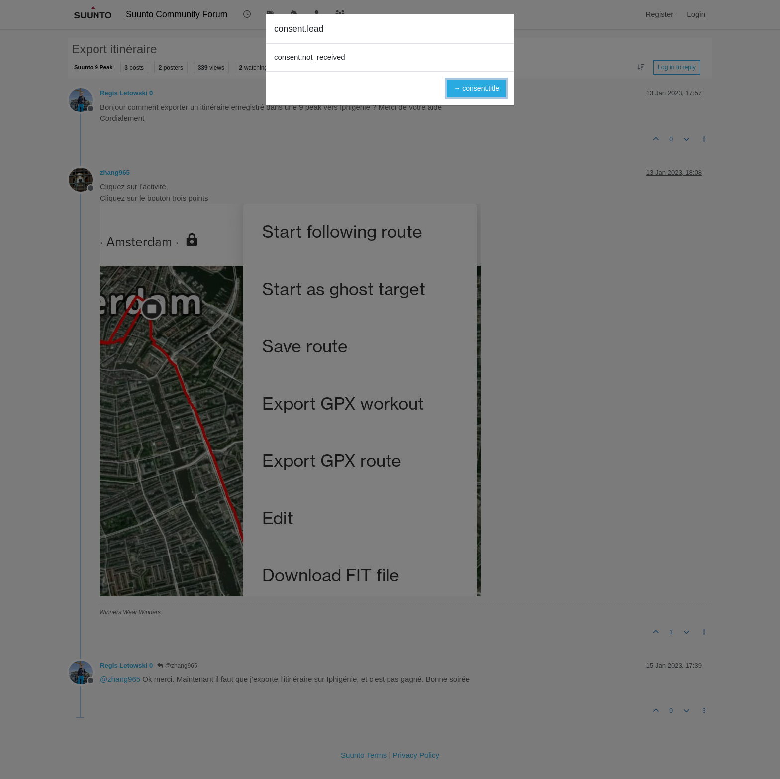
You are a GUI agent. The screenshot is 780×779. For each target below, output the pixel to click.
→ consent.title (476, 88)
